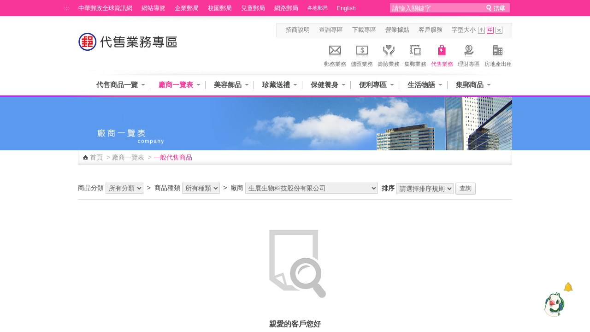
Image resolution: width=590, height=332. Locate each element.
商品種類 (167, 187)
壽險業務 (389, 54)
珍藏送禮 (276, 85)
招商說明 (298, 30)
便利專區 (373, 85)
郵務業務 (335, 54)
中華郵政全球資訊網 (105, 8)
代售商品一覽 (117, 85)
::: (66, 8)
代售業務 (442, 54)
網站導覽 (153, 8)
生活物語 (421, 85)
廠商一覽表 (176, 85)
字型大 (499, 30)
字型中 (490, 30)
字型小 (481, 30)
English (346, 8)
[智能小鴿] (553, 304)
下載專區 (364, 30)
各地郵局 (317, 8)
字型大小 (464, 30)
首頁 (96, 157)
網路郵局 (286, 8)
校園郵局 (220, 8)
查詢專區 (331, 30)
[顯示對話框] (568, 287)
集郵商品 (470, 85)
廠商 (236, 187)
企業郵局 (187, 8)
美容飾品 (228, 85)
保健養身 (324, 85)
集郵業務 (415, 54)
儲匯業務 (362, 54)
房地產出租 (498, 54)
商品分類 (91, 187)
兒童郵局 (253, 8)
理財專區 (469, 54)
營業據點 (397, 30)
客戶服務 (430, 30)
